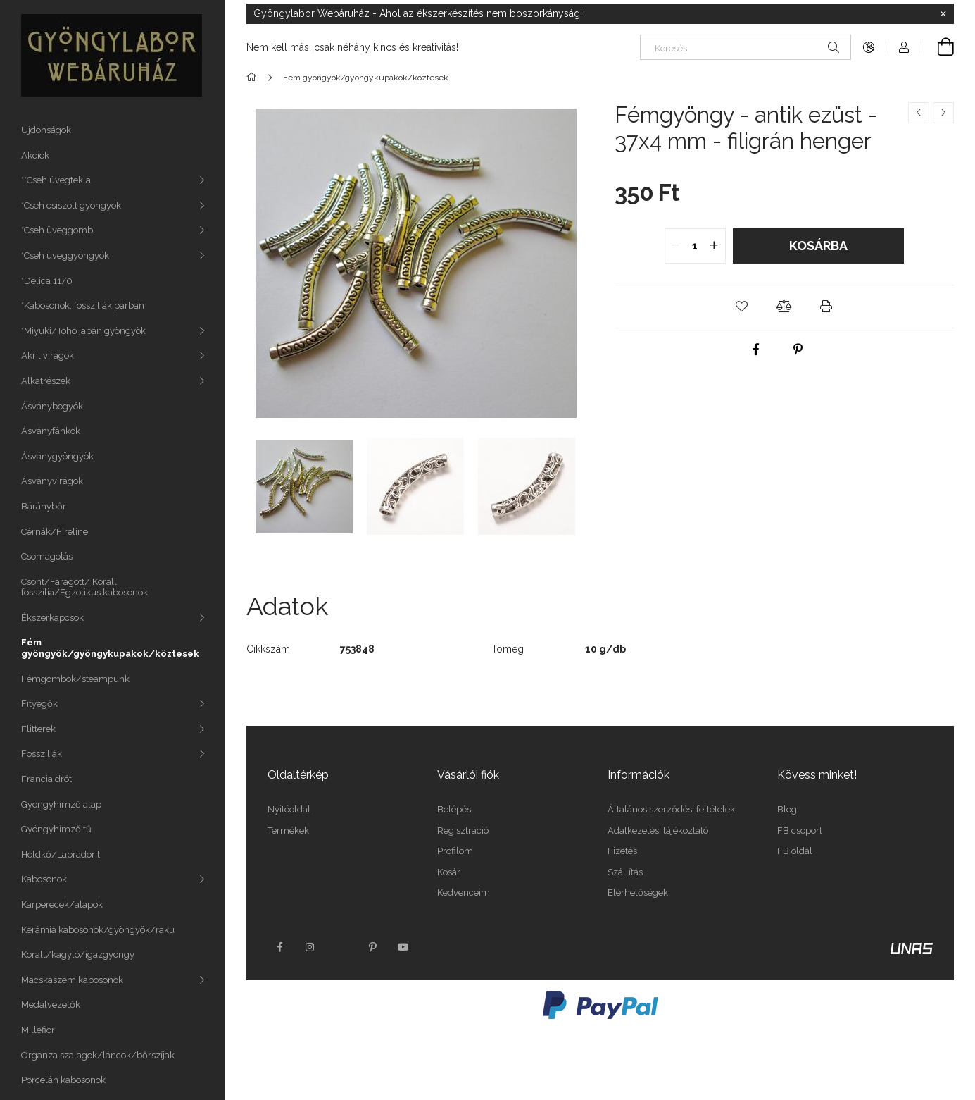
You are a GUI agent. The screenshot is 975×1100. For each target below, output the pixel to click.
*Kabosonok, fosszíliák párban (82, 305)
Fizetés (622, 851)
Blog (787, 809)
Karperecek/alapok (62, 904)
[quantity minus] (675, 246)
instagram (310, 947)
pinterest (372, 947)
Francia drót (46, 779)
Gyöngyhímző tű (56, 829)
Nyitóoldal (289, 809)
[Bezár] (943, 14)
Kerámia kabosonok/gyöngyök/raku (98, 930)
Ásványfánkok (50, 431)
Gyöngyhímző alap (61, 804)
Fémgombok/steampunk (75, 679)
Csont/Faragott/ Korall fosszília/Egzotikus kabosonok (84, 587)
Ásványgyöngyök (57, 456)
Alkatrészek (45, 381)
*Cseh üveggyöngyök (65, 255)
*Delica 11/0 (47, 281)
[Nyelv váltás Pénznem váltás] (868, 47)
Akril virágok (47, 355)
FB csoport (799, 830)
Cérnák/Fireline (54, 531)
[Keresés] (745, 47)
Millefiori (39, 1030)
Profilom (455, 851)
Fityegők (39, 703)
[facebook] (755, 349)
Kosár (448, 872)
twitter (341, 947)
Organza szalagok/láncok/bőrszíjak (98, 1055)
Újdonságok (46, 130)
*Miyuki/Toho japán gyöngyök (83, 331)
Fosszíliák (41, 753)
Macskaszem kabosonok (72, 980)
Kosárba (818, 245)
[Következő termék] (943, 112)
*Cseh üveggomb (57, 230)
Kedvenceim (463, 892)
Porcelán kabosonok (63, 1080)
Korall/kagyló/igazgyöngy (77, 954)
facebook (279, 947)
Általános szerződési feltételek (671, 809)
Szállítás (625, 872)
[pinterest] (798, 349)
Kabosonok (44, 879)
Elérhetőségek (638, 892)
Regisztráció (463, 830)
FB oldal (794, 851)
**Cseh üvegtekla (56, 180)
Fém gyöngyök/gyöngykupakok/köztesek (110, 648)
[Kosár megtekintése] (937, 47)
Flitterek (38, 729)
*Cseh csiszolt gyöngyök (71, 205)
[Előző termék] (918, 112)
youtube (403, 947)
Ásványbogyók (52, 406)
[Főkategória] (253, 77)
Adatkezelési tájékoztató (658, 830)
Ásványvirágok (52, 481)
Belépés (454, 809)
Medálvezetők (50, 1004)
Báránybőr (43, 506)
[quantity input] (695, 246)
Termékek (288, 830)
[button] (742, 306)
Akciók (35, 155)
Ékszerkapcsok (52, 617)
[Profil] (903, 47)
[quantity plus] (714, 246)
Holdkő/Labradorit (60, 854)
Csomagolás (47, 556)
